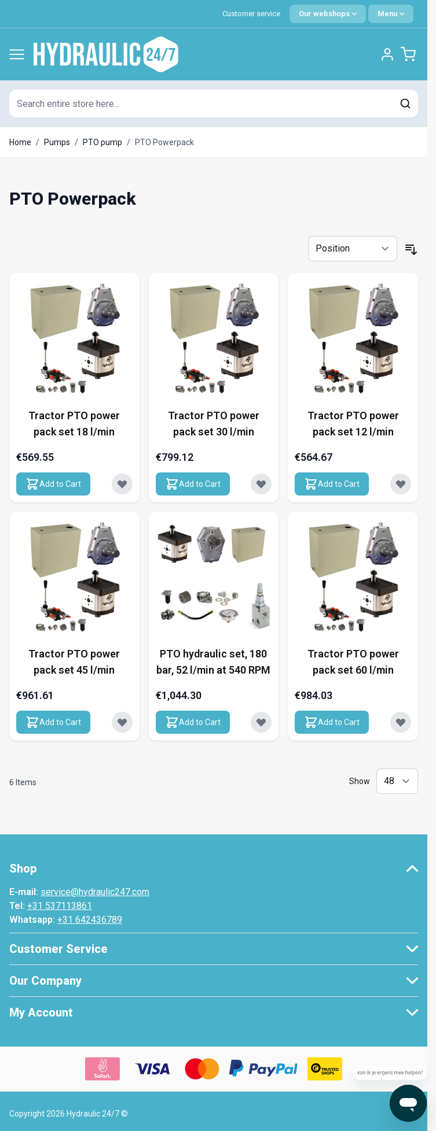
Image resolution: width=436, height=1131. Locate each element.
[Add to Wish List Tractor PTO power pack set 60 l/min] (400, 722)
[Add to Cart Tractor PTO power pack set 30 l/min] (193, 484)
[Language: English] (328, 14)
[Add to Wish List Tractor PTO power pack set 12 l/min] (400, 484)
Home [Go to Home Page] (20, 142)
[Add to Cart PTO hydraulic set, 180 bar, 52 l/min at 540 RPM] (193, 722)
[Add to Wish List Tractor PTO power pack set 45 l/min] (122, 722)
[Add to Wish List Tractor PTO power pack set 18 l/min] (122, 484)
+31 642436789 (89, 919)
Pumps (57, 142)
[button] (213, 868)
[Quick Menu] (390, 14)
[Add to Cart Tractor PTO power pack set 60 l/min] (332, 722)
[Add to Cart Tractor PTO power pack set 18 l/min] (53, 484)
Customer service (251, 13)
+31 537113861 (59, 905)
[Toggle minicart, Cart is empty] (408, 54)
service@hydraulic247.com (95, 891)
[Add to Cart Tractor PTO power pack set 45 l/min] (53, 722)
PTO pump (102, 142)
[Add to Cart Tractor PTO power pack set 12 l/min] (332, 484)
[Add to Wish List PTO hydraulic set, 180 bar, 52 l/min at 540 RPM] (261, 722)
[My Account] (387, 54)
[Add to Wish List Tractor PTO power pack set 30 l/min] (261, 484)
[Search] (405, 103)
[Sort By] (352, 248)
